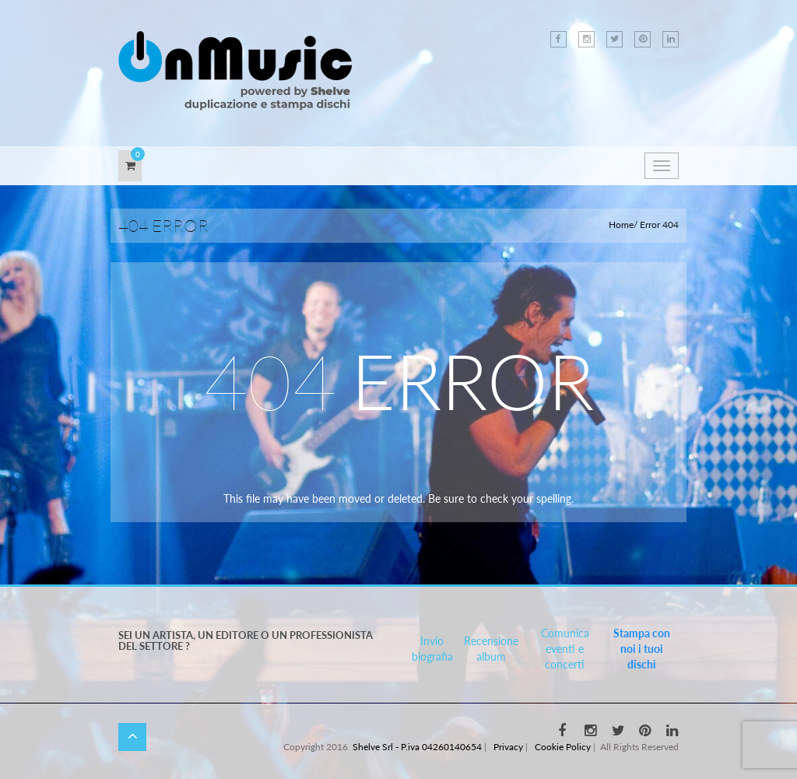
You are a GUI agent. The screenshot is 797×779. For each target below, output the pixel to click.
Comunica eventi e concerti (565, 648)
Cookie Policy (563, 747)
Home (621, 224)
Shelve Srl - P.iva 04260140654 (417, 747)
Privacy (508, 747)
